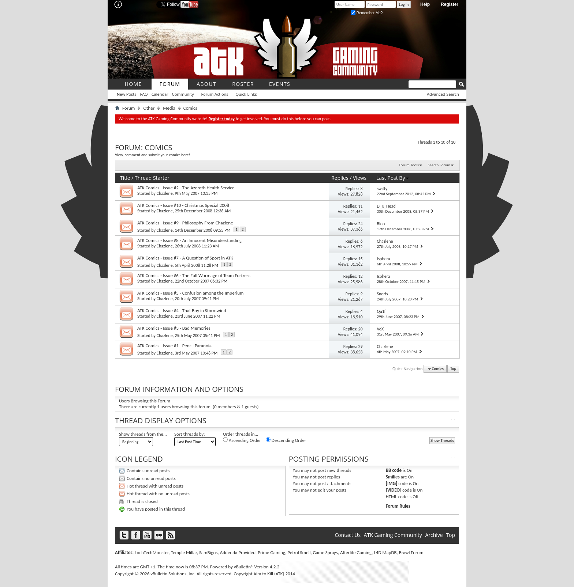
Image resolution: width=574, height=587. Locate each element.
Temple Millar (184, 552)
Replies (339, 177)
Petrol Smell (298, 552)
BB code (394, 470)
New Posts (126, 94)
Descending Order (286, 440)
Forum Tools (409, 165)
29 (360, 346)
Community (183, 94)
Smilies (393, 477)
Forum (170, 83)
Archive (434, 534)
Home (133, 83)
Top (453, 369)
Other (148, 108)
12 (360, 276)
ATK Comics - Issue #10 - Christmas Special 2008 (183, 205)
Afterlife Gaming (356, 552)
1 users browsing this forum (183, 406)
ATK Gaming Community (393, 534)
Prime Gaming (271, 552)
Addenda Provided (238, 552)
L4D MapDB (385, 552)
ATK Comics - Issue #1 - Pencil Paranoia (174, 345)
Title (125, 177)
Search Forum (439, 165)
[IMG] (392, 483)
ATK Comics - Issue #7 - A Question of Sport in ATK (185, 258)
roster (243, 83)
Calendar (160, 94)
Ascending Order (242, 440)
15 (360, 258)
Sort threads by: (189, 434)
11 (360, 206)
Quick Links (246, 94)
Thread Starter (152, 177)
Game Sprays (325, 552)
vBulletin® (243, 566)
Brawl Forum (411, 552)
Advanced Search (443, 94)
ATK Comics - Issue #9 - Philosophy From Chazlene (185, 223)
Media (169, 108)
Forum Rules (398, 506)
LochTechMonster (151, 552)
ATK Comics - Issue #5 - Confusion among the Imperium (190, 293)
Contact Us (348, 534)
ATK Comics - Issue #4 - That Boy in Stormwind (181, 310)
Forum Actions (214, 94)
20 (360, 329)
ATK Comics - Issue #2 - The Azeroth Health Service (185, 187)
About (206, 83)
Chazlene (165, 193)
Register (449, 4)
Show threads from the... (143, 434)
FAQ (144, 94)
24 (360, 223)
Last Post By (393, 177)
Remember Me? (367, 13)
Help (425, 4)
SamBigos (208, 552)
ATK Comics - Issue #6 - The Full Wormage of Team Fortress (193, 275)
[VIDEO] (394, 490)
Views (359, 177)
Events (279, 83)
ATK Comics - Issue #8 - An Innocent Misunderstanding (189, 240)
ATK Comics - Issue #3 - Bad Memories (173, 328)
